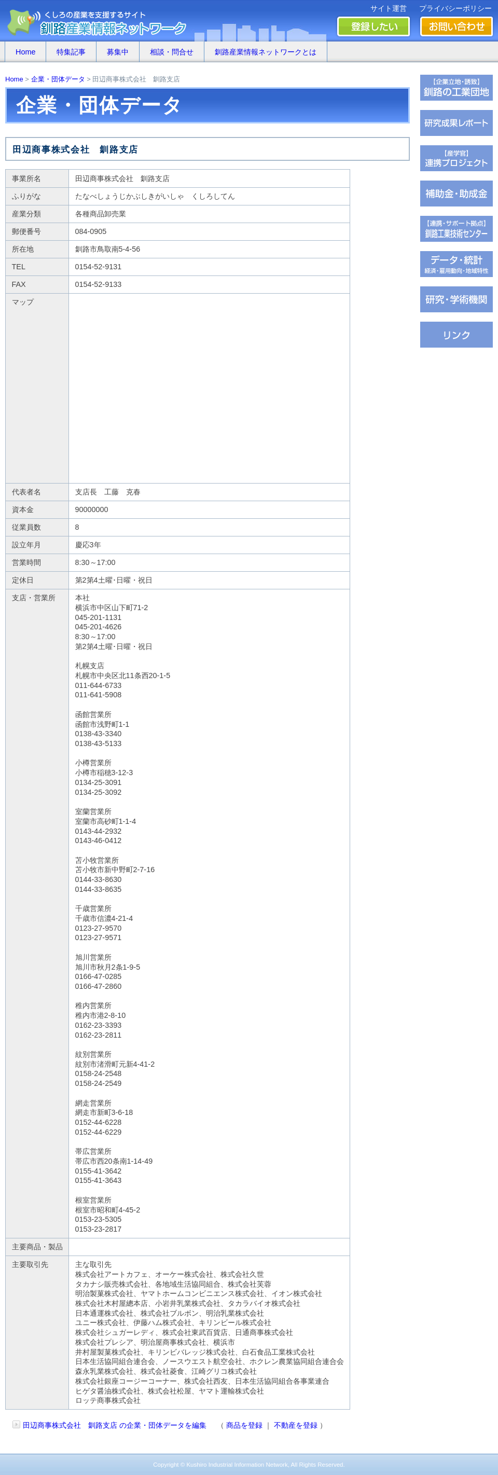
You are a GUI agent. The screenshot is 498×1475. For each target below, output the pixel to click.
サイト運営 (388, 8)
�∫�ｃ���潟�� (456, 335)
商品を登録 (244, 1425)
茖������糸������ (456, 193)
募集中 (118, 52)
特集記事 (71, 52)
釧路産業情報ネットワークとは (265, 52)
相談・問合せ (171, 52)
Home (25, 52)
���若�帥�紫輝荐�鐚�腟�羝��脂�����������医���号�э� (456, 264)
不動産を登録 (295, 1425)
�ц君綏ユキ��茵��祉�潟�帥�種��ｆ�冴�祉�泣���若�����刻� (456, 229)
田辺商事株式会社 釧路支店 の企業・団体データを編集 (114, 1425)
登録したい (373, 26)
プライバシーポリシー (455, 8)
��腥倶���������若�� (456, 123)
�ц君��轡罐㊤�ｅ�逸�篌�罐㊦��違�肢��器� (456, 88)
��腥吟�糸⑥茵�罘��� (456, 299)
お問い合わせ (456, 26)
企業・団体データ (58, 79)
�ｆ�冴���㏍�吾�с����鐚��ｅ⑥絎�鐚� (456, 158)
